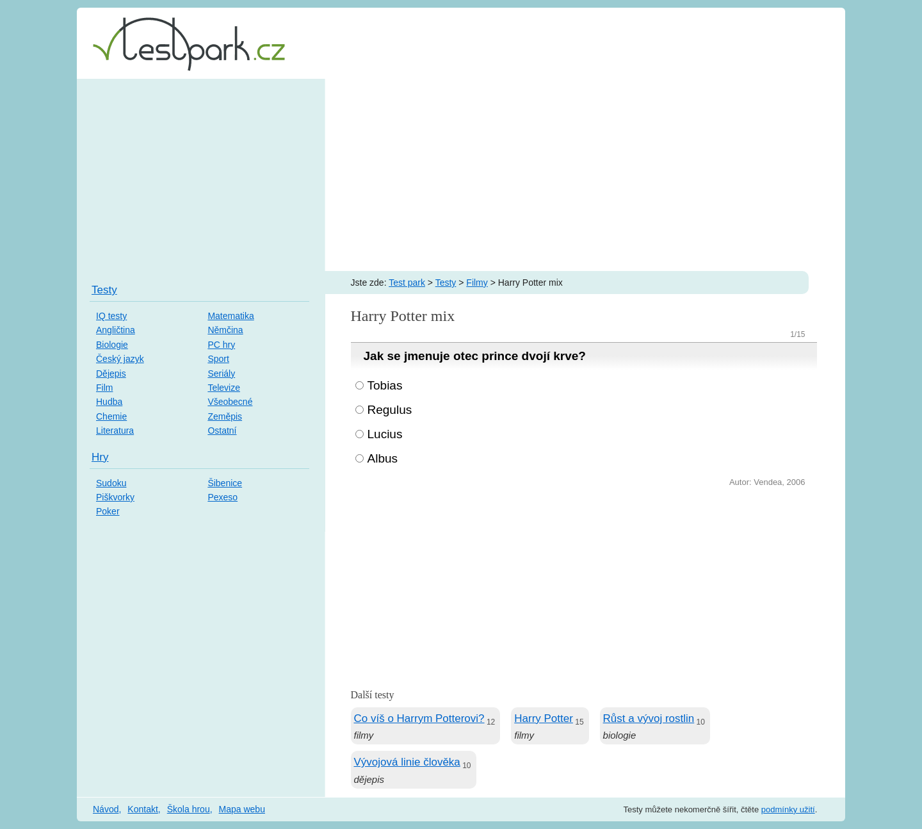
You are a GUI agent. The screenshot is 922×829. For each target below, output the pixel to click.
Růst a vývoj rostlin (649, 718)
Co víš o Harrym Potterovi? (419, 718)
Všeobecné (229, 402)
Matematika (230, 316)
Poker (108, 511)
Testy (446, 282)
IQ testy (111, 316)
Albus (383, 458)
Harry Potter (543, 718)
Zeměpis (224, 416)
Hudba (109, 402)
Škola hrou (188, 809)
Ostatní (221, 430)
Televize (223, 387)
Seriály (221, 373)
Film (104, 387)
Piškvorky (115, 497)
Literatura (115, 430)
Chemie (111, 416)
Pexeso (222, 497)
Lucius (385, 434)
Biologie (112, 345)
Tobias (385, 385)
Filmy (476, 282)
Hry (100, 457)
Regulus (390, 409)
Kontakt (142, 809)
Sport (218, 359)
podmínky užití (788, 809)
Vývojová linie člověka (407, 762)
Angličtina (115, 330)
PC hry (221, 345)
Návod (105, 809)
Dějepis (111, 373)
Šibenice (224, 483)
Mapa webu (242, 809)
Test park (407, 282)
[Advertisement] (461, 175)
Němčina (225, 330)
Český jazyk (120, 359)
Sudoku (111, 483)
